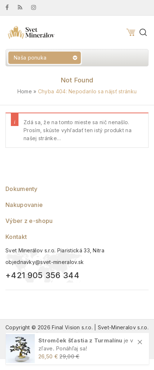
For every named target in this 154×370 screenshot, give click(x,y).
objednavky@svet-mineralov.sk (44, 262)
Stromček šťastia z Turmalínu (80, 340)
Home (24, 91)
